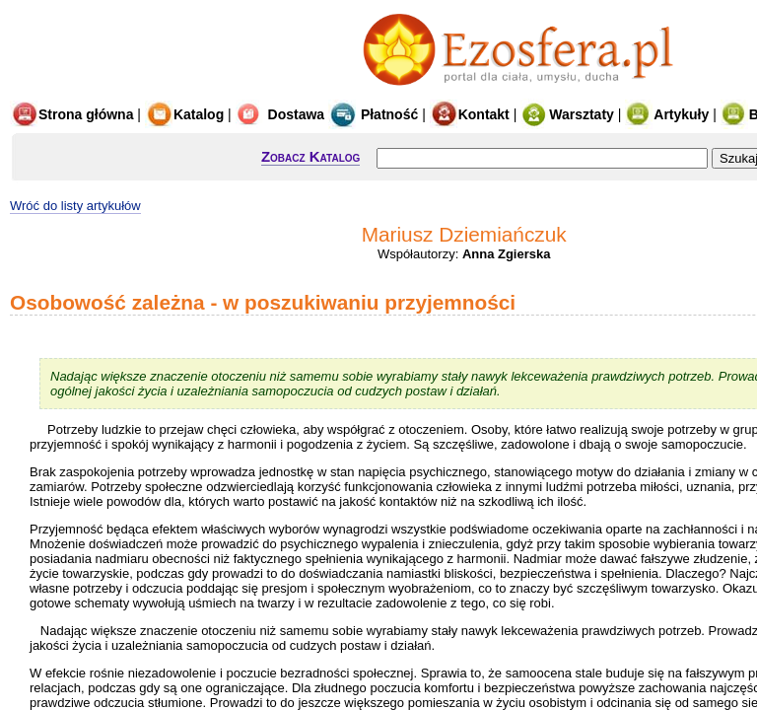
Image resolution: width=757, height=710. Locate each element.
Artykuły (667, 114)
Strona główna (71, 114)
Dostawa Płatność (327, 114)
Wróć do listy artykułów (75, 205)
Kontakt (470, 114)
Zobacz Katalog (310, 156)
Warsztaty (567, 114)
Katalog (184, 114)
